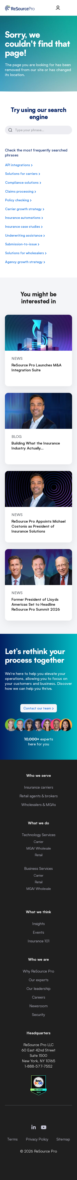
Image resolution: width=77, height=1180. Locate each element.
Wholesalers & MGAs (38, 804)
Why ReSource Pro (38, 971)
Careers (38, 997)
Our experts (38, 979)
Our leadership (38, 988)
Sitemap (63, 1139)
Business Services (38, 868)
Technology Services (38, 834)
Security (38, 1014)
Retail (39, 855)
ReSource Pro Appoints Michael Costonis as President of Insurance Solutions (38, 526)
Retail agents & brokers (39, 796)
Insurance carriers (38, 787)
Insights (38, 923)
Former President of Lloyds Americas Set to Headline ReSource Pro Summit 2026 (35, 604)
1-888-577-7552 (38, 1066)
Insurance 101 (38, 941)
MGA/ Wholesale (38, 848)
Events (38, 932)
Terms (12, 1139)
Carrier (38, 842)
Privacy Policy (37, 1139)
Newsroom (38, 1006)
